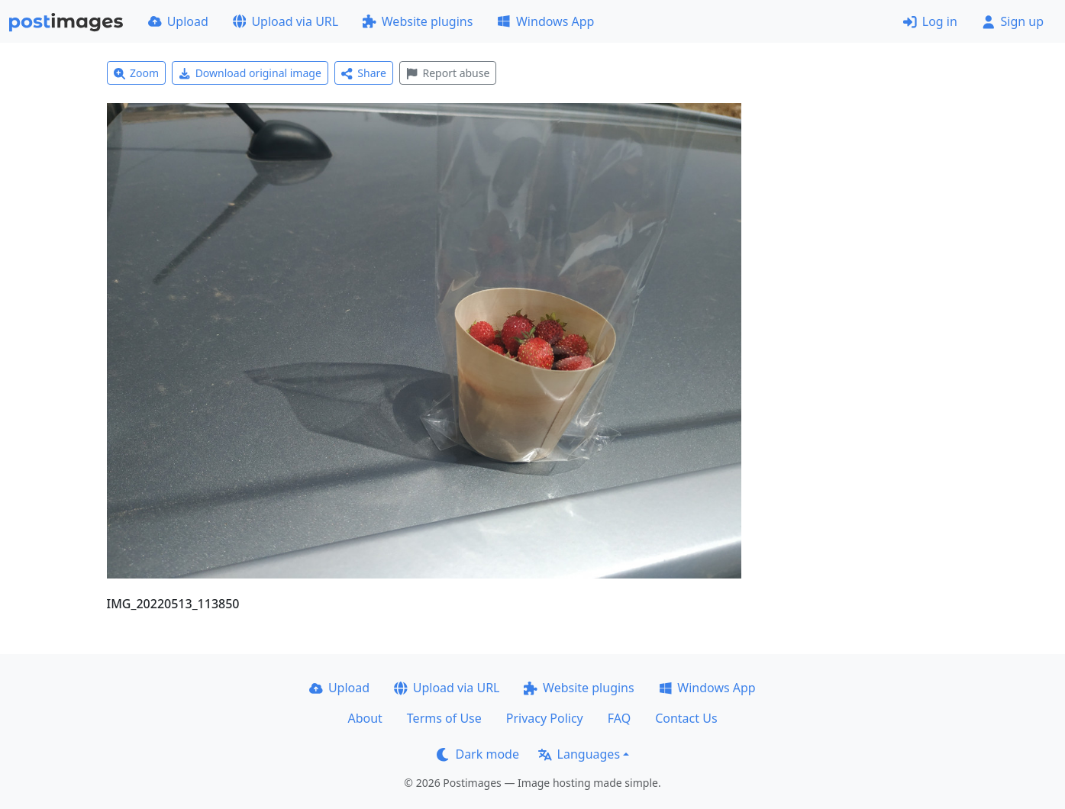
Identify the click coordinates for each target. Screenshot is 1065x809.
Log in (930, 21)
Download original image (250, 73)
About (364, 718)
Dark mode (478, 754)
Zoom (137, 73)
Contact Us (686, 718)
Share (363, 73)
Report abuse (447, 73)
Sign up (1013, 21)
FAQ (619, 718)
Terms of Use (444, 718)
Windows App (545, 21)
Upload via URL (285, 21)
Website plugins (418, 21)
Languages (579, 754)
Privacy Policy (544, 718)
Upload (178, 21)
